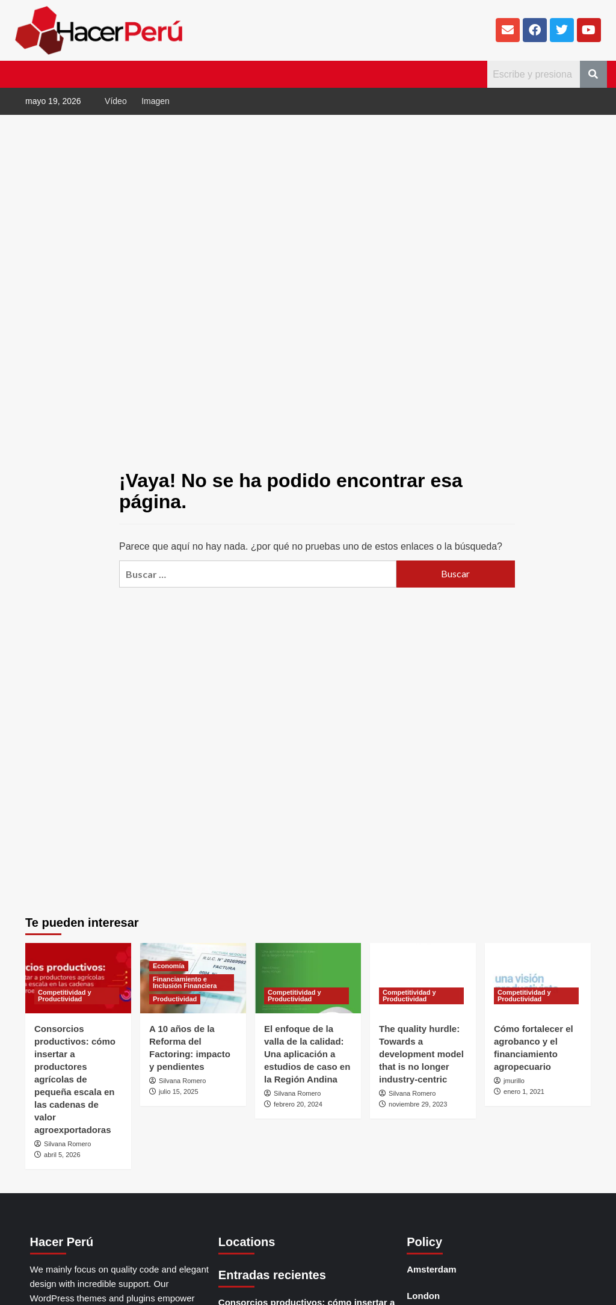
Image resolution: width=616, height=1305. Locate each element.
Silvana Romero (67, 1143)
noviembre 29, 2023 (418, 1104)
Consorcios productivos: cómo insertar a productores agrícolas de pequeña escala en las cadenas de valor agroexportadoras (75, 1079)
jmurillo (514, 1080)
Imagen (155, 101)
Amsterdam (432, 1269)
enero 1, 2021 (524, 1091)
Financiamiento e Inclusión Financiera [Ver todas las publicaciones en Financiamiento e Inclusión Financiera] (185, 982)
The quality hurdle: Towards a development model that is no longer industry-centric (421, 1054)
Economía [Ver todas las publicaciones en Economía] (169, 965)
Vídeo (116, 101)
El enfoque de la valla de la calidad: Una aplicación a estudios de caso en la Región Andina (307, 1054)
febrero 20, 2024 (298, 1104)
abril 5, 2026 (62, 1154)
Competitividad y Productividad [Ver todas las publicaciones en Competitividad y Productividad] (64, 996)
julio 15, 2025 (178, 1091)
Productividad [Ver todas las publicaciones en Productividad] (175, 999)
